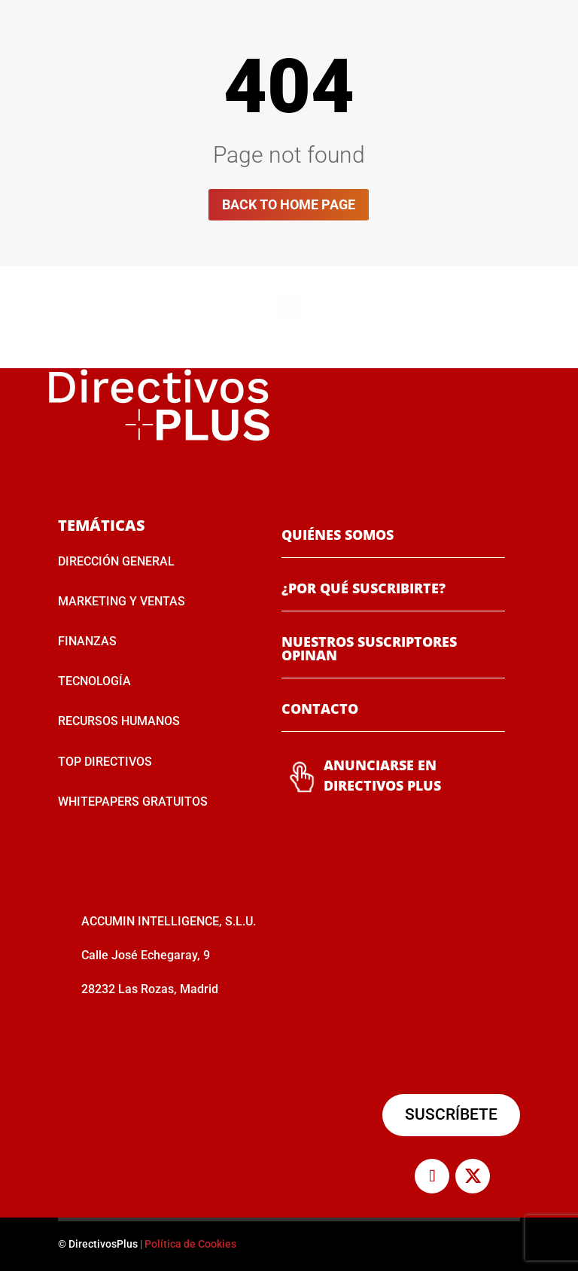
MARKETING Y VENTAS (121, 601)
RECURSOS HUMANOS (119, 721)
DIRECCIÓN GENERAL (116, 561)
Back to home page (288, 204)
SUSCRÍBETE (451, 1114)
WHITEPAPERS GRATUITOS (133, 801)
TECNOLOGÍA (94, 681)
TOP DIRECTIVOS (105, 761)
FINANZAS (87, 641)
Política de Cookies (190, 1244)
